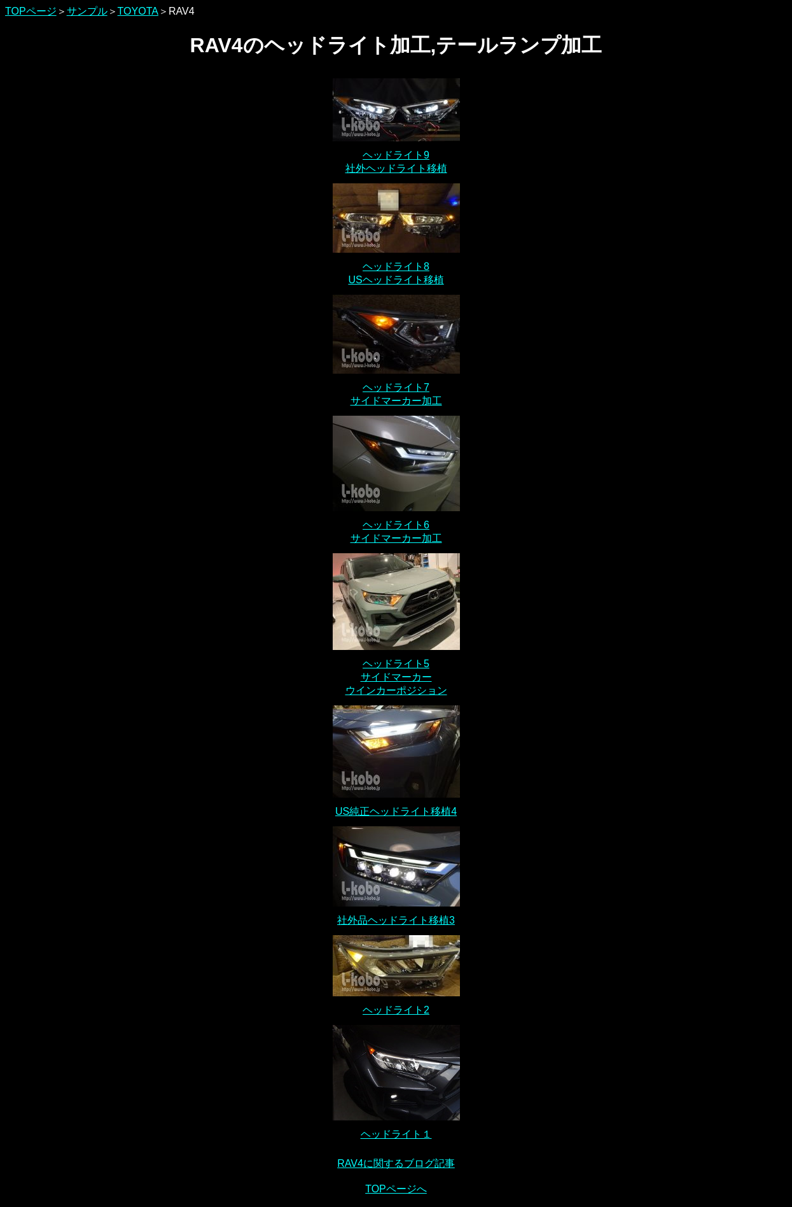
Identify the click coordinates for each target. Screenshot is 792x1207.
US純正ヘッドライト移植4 (396, 811)
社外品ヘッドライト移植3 (396, 920)
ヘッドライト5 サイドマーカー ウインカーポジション (396, 677)
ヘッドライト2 (396, 1010)
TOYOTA (138, 11)
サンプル (87, 11)
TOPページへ (396, 1188)
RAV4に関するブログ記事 (396, 1163)
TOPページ (31, 11)
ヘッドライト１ (396, 1134)
